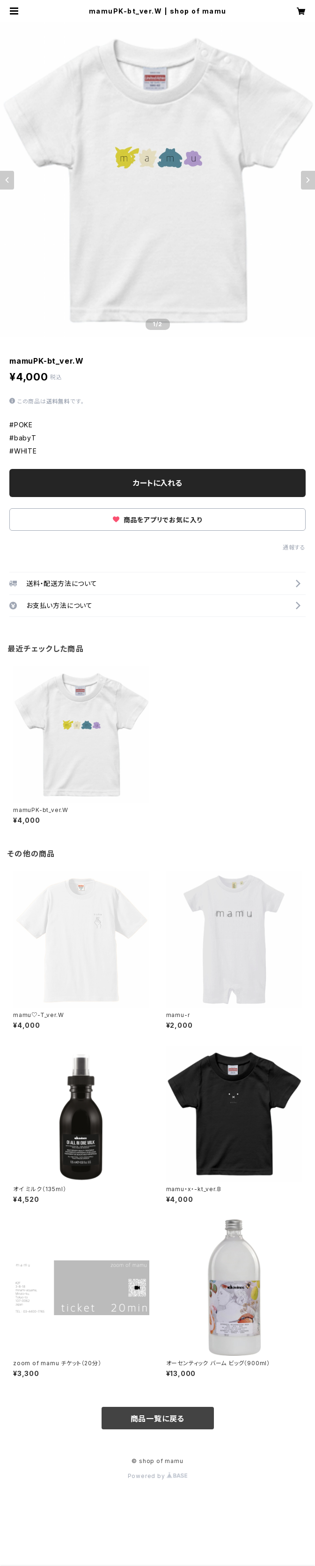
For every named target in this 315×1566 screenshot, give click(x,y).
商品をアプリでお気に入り (157, 520)
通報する (294, 547)
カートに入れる (157, 483)
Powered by (158, 1475)
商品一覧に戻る (158, 1418)
